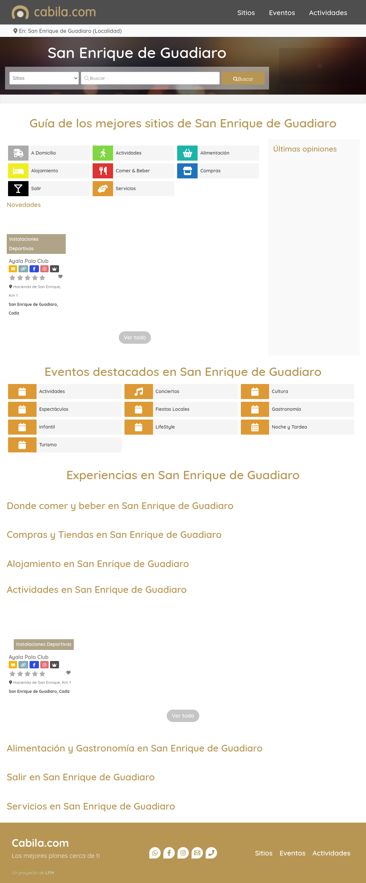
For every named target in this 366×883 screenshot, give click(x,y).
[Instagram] (183, 853)
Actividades (328, 12)
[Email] (197, 853)
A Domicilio (43, 153)
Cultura (280, 391)
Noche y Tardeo (289, 427)
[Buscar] (150, 78)
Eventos (282, 12)
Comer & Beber (133, 171)
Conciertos (167, 391)
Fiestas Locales (173, 409)
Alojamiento (44, 171)
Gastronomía (286, 409)
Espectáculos (53, 409)
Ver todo (135, 337)
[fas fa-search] (243, 78)
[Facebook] (169, 853)
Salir (36, 188)
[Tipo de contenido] (44, 78)
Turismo (48, 445)
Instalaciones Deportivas (43, 644)
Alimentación (214, 153)
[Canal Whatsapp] (155, 853)
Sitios (246, 12)
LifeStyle (165, 427)
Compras (210, 171)
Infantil (47, 427)
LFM (49, 872)
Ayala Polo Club (29, 261)
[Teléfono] (211, 853)
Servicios (126, 188)
